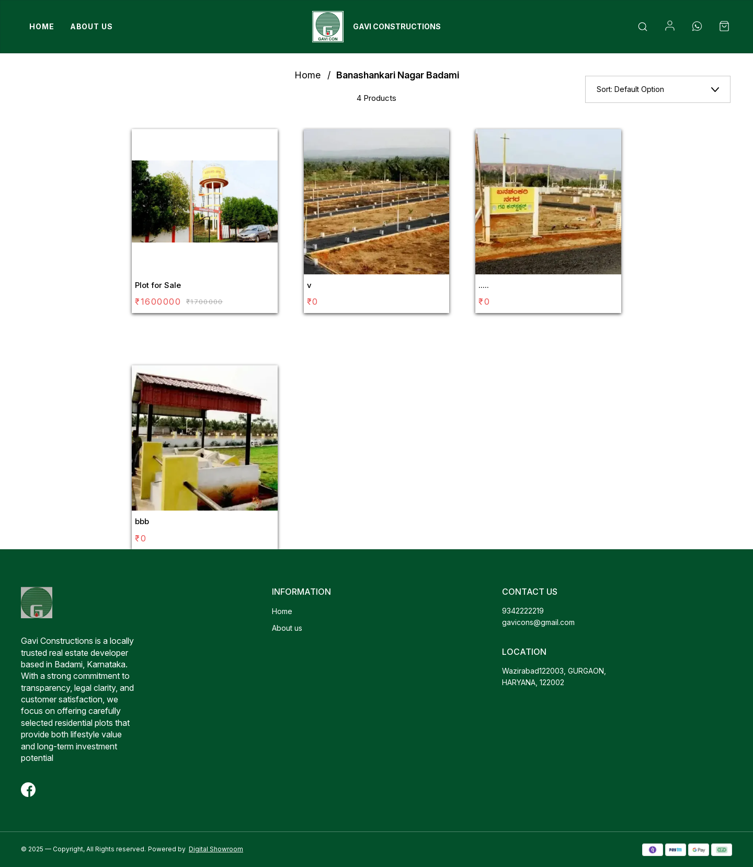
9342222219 (523, 610)
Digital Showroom (216, 849)
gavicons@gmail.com (538, 622)
